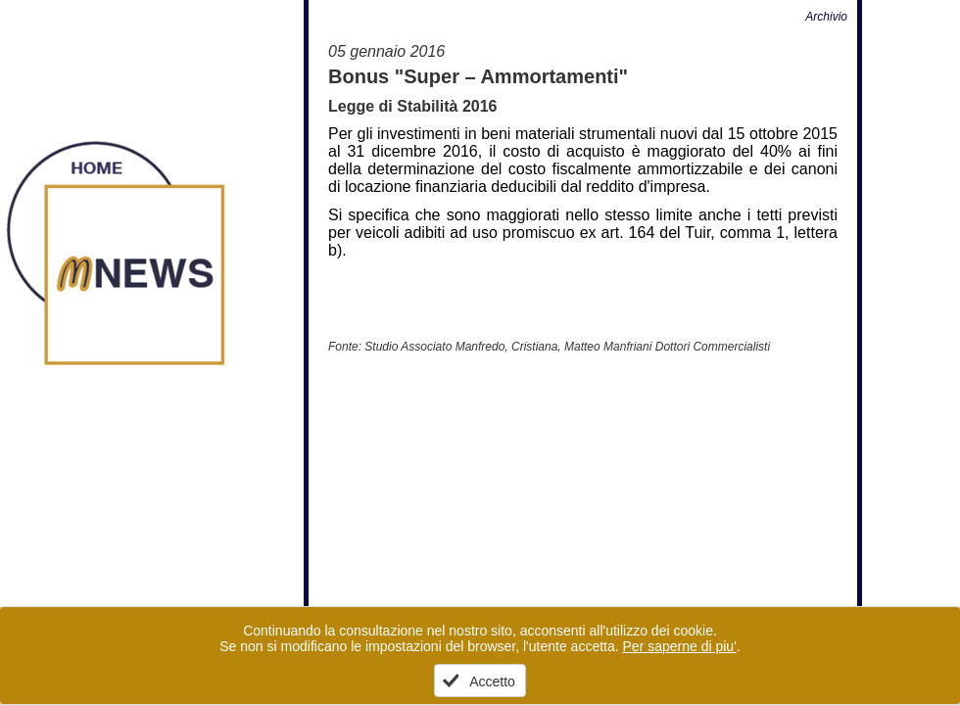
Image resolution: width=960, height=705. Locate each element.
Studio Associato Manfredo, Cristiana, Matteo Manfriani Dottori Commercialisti (567, 346)
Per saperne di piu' (680, 646)
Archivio (826, 17)
